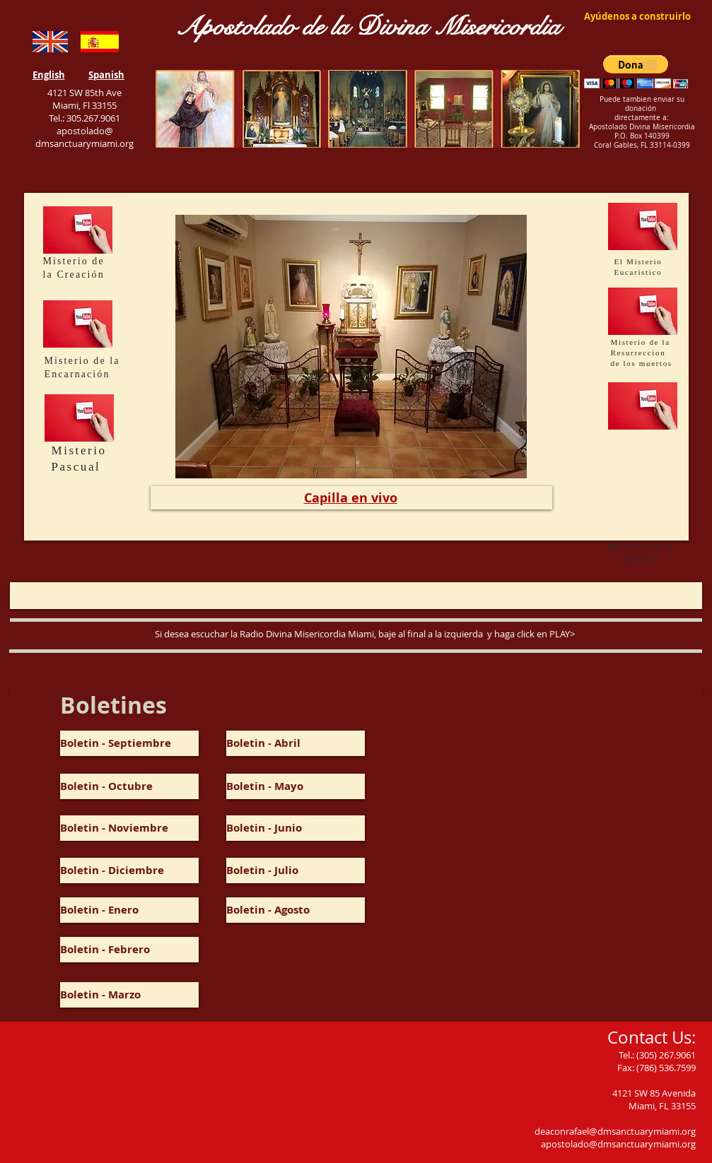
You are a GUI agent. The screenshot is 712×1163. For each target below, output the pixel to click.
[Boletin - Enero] (129, 910)
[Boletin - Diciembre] (129, 870)
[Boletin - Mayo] (295, 786)
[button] (636, 71)
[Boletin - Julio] (295, 870)
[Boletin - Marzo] (129, 995)
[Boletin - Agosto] (295, 910)
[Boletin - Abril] (295, 743)
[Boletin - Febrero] (129, 949)
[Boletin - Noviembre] (129, 828)
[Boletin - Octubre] (129, 786)
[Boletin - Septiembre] (129, 743)
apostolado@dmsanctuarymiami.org (618, 1144)
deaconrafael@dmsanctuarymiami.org (615, 1131)
